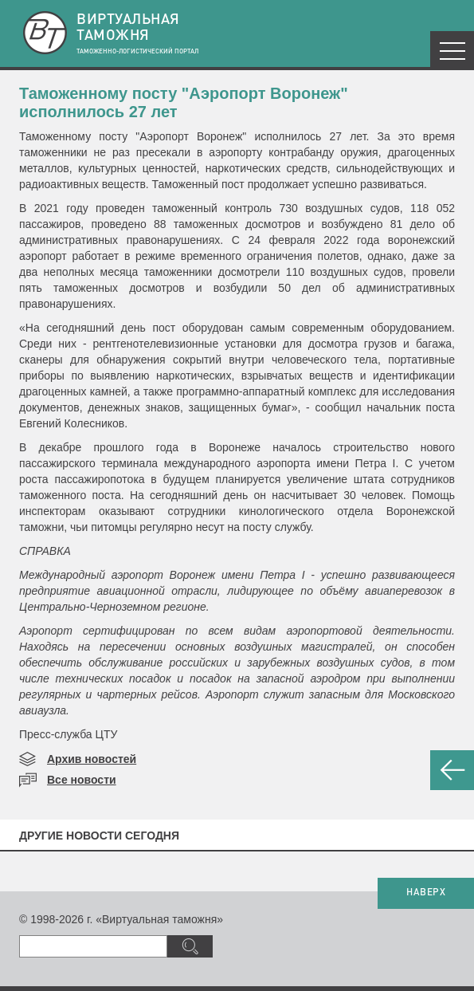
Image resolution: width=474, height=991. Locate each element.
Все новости (81, 779)
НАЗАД (452, 770)
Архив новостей (91, 759)
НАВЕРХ (425, 893)
